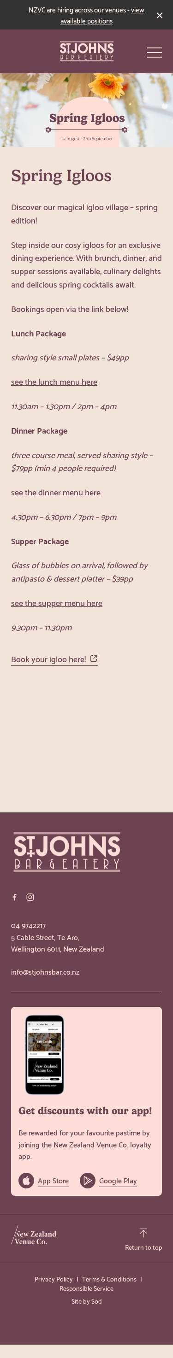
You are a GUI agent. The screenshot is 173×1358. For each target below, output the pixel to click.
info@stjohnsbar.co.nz (45, 971)
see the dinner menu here (56, 491)
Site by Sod (87, 1300)
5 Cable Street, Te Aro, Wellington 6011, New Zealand (57, 942)
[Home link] (87, 51)
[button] (154, 54)
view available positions (102, 14)
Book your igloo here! (54, 658)
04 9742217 (28, 925)
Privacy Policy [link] (54, 1278)
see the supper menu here (56, 602)
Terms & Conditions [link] (109, 1278)
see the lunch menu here (54, 381)
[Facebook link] (14, 897)
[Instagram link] (30, 897)
